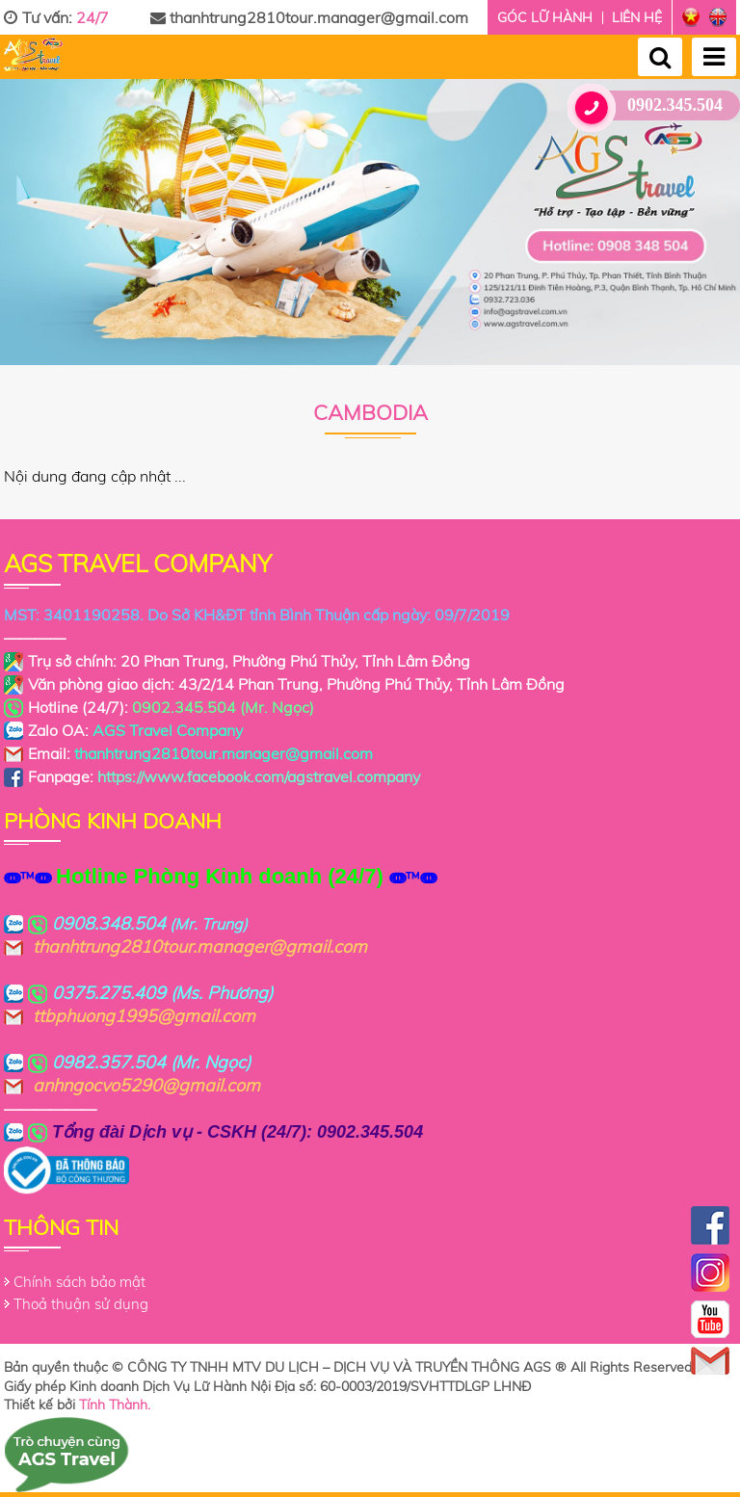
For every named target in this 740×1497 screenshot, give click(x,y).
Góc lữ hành (545, 17)
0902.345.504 (652, 105)
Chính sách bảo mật (79, 1282)
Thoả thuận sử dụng (80, 1304)
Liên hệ (637, 17)
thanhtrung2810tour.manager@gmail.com (309, 17)
